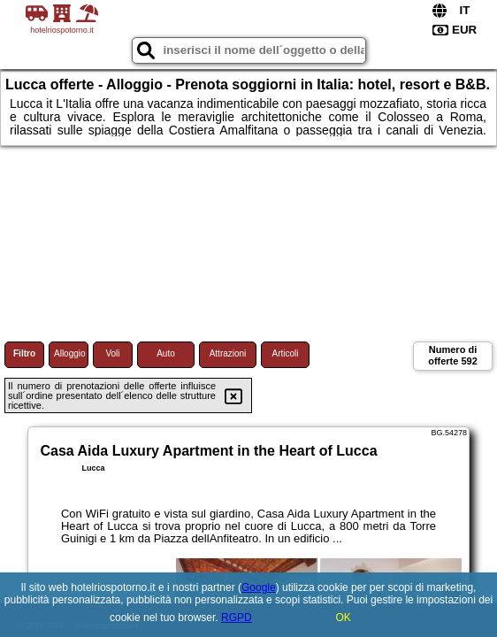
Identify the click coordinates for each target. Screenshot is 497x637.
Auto (166, 353)
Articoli (284, 353)
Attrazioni (228, 353)
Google (258, 587)
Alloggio (70, 353)
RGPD (236, 617)
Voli (112, 353)
